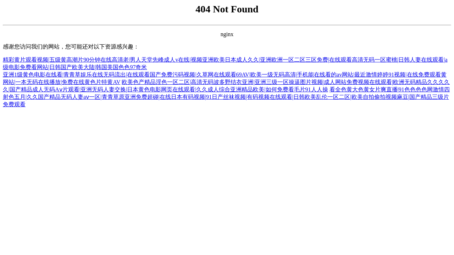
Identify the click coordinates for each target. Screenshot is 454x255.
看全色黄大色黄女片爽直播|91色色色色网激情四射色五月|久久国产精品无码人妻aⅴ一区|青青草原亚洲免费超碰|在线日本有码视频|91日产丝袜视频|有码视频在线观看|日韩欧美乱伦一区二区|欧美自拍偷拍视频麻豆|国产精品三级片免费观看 (226, 96)
